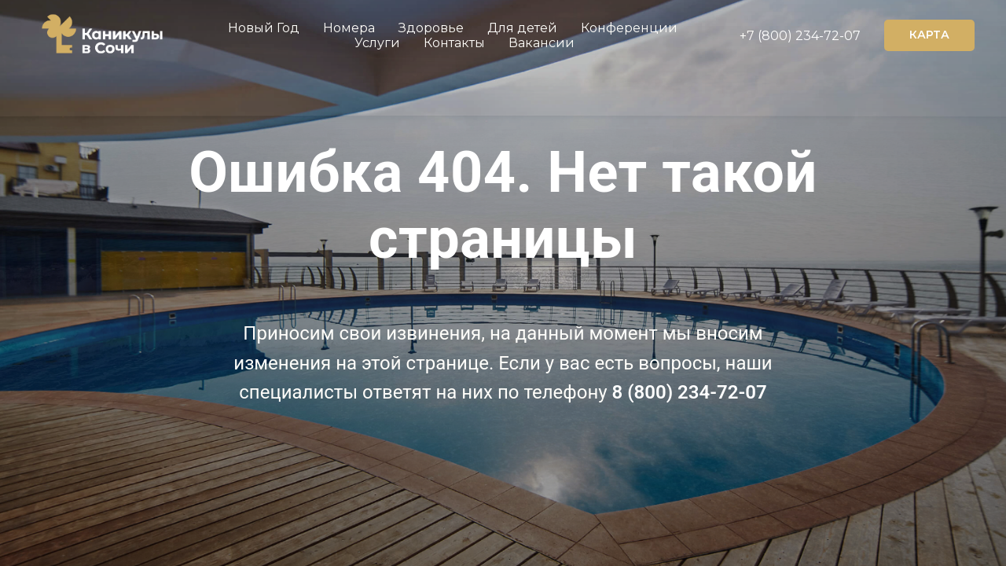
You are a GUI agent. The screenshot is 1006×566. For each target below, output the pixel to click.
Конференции (629, 27)
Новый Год (263, 27)
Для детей (522, 27)
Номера (349, 27)
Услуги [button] (377, 42)
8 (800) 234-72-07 (689, 392)
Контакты (454, 42)
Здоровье (431, 27)
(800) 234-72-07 (807, 35)
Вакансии (542, 42)
